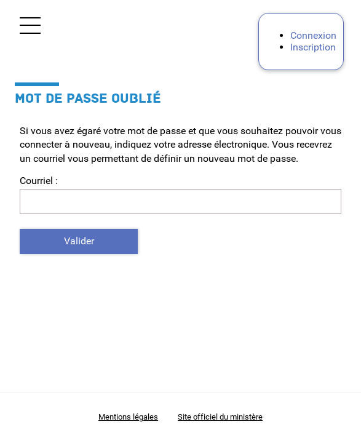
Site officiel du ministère (220, 416)
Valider (79, 241)
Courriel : (39, 180)
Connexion (313, 35)
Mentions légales (128, 416)
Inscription (313, 47)
